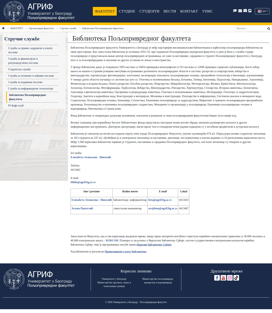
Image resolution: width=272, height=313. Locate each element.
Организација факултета (41, 28)
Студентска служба (19, 69)
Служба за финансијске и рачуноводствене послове (23, 60)
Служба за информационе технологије (30, 88)
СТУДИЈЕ (127, 11)
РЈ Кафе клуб (16, 105)
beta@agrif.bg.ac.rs (160, 199)
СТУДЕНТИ (149, 11)
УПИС (207, 11)
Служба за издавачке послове (25, 82)
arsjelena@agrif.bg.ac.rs (162, 208)
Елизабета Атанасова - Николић (91, 157)
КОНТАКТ (189, 11)
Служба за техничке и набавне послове (31, 75)
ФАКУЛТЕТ (105, 11)
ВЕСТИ (170, 11)
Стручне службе (68, 28)
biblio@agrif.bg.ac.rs (83, 182)
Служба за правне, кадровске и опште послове (30, 50)
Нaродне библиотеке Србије (154, 244)
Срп (264, 11)
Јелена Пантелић (82, 208)
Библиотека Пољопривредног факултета (27, 97)
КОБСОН (112, 240)
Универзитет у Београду (114, 279)
